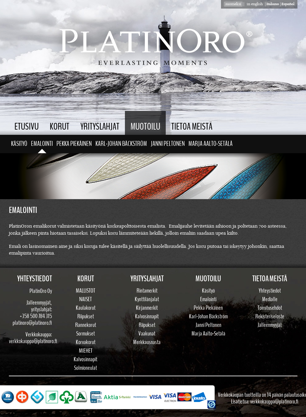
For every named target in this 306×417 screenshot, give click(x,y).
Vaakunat (146, 334)
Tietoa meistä (191, 126)
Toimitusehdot (270, 308)
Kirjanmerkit (147, 308)
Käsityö (19, 143)
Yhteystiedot (270, 291)
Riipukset (85, 316)
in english (255, 4)
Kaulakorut (85, 308)
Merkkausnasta (147, 342)
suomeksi (233, 4)
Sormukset (85, 334)
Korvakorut (85, 342)
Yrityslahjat (99, 126)
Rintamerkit (147, 291)
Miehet (85, 351)
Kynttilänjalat (147, 299)
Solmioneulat (85, 368)
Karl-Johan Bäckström (121, 143)
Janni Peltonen (168, 143)
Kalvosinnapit (85, 359)
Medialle (269, 299)
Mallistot (85, 291)
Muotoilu (145, 126)
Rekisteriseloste (269, 316)
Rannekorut (85, 325)
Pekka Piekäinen (74, 143)
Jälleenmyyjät (270, 325)
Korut (59, 126)
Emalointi (42, 143)
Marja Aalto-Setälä (210, 143)
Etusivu (26, 126)
